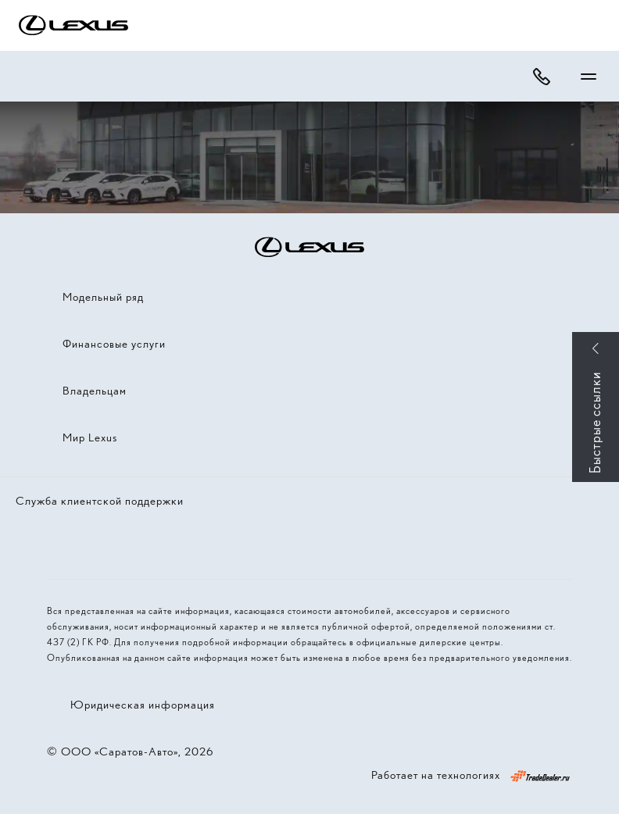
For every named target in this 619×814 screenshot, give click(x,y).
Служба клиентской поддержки (100, 501)
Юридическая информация (142, 705)
